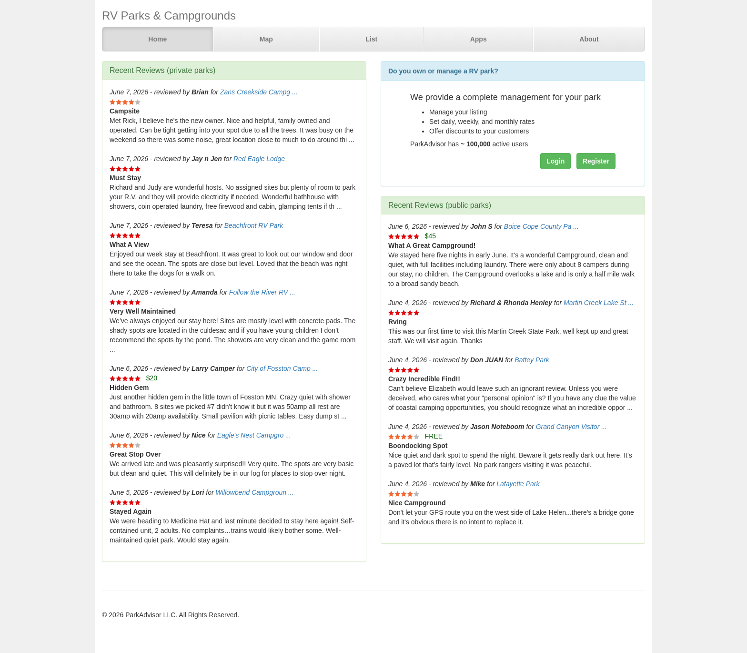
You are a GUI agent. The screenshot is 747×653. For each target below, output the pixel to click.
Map (266, 39)
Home (157, 39)
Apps (478, 39)
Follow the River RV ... (262, 292)
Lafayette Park (517, 484)
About (588, 39)
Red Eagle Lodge (259, 159)
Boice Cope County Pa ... (541, 226)
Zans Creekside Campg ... (259, 92)
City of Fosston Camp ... (282, 368)
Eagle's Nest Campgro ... (254, 435)
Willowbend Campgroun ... (255, 492)
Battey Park (532, 360)
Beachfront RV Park (253, 225)
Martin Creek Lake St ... (599, 302)
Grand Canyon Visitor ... (571, 426)
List (371, 39)
